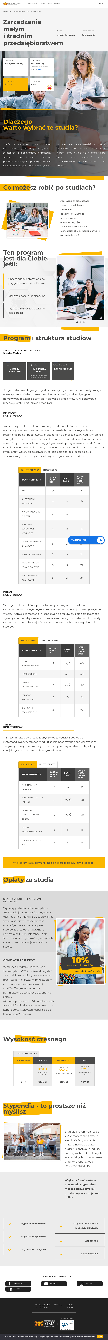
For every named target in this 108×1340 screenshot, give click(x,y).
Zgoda (100, 1336)
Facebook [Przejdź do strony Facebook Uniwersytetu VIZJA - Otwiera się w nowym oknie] (17, 1284)
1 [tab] (77, 322)
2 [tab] (80, 322)
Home (5, 11)
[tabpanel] (80, 287)
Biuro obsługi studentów (42, 1301)
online (40, 69)
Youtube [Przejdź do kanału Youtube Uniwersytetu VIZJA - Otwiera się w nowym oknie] (41, 1284)
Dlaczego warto (32, 3)
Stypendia (57, 3)
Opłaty (49, 3)
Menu (100, 4)
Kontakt (58, 1300)
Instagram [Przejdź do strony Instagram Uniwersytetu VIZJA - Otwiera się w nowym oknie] (66, 1284)
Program (42, 3)
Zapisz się (79, 540)
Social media (70, 1301)
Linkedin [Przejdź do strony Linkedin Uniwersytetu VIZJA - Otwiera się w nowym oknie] (91, 1284)
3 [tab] (84, 322)
